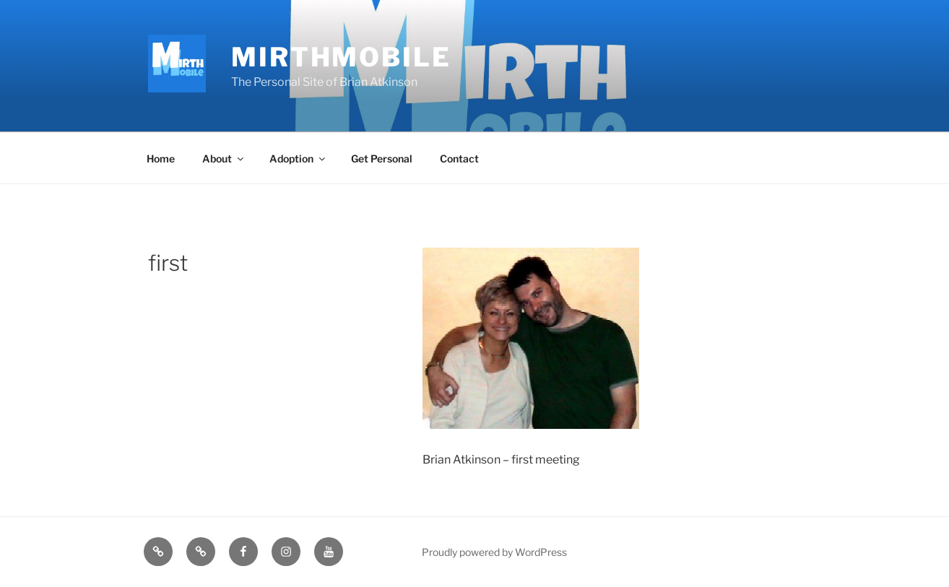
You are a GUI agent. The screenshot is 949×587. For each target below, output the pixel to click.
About (224, 158)
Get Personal (381, 158)
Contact (459, 158)
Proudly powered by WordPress (494, 552)
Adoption (298, 158)
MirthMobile (341, 57)
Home (161, 158)
